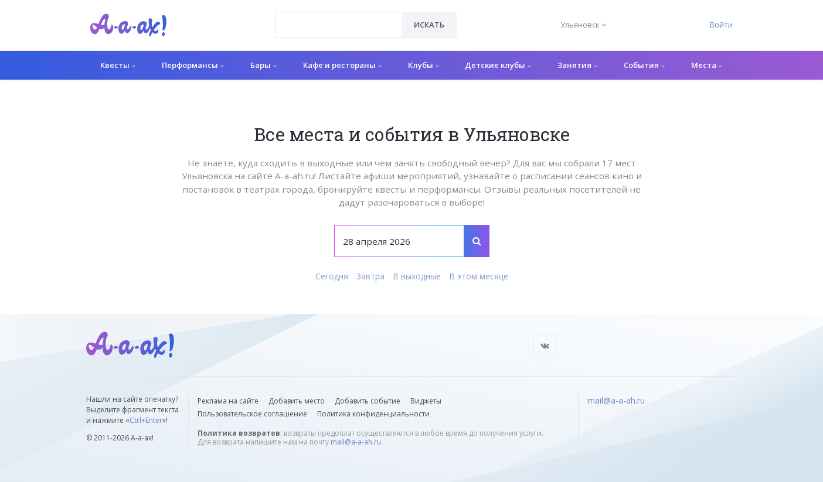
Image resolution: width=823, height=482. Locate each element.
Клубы (423, 65)
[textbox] (339, 16)
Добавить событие (367, 401)
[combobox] (338, 25)
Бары (263, 65)
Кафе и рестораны (342, 65)
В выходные (417, 276)
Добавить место (296, 401)
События (644, 65)
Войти (721, 24)
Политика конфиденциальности (373, 414)
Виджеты (425, 401)
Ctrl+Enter (146, 420)
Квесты (117, 65)
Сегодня (331, 276)
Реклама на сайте (228, 401)
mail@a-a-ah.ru (356, 442)
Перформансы (193, 65)
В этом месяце (478, 276)
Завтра (370, 276)
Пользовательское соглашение (252, 414)
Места (706, 65)
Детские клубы (498, 65)
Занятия (577, 65)
